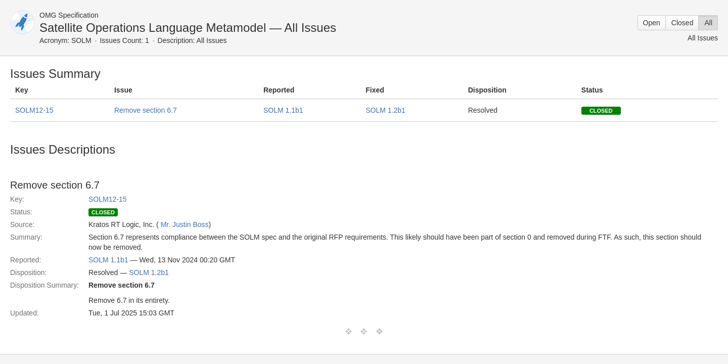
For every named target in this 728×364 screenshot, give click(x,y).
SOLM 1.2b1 (385, 110)
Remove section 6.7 (145, 110)
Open (651, 23)
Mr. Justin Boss (185, 224)
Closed (682, 23)
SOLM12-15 (34, 110)
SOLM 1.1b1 (283, 110)
